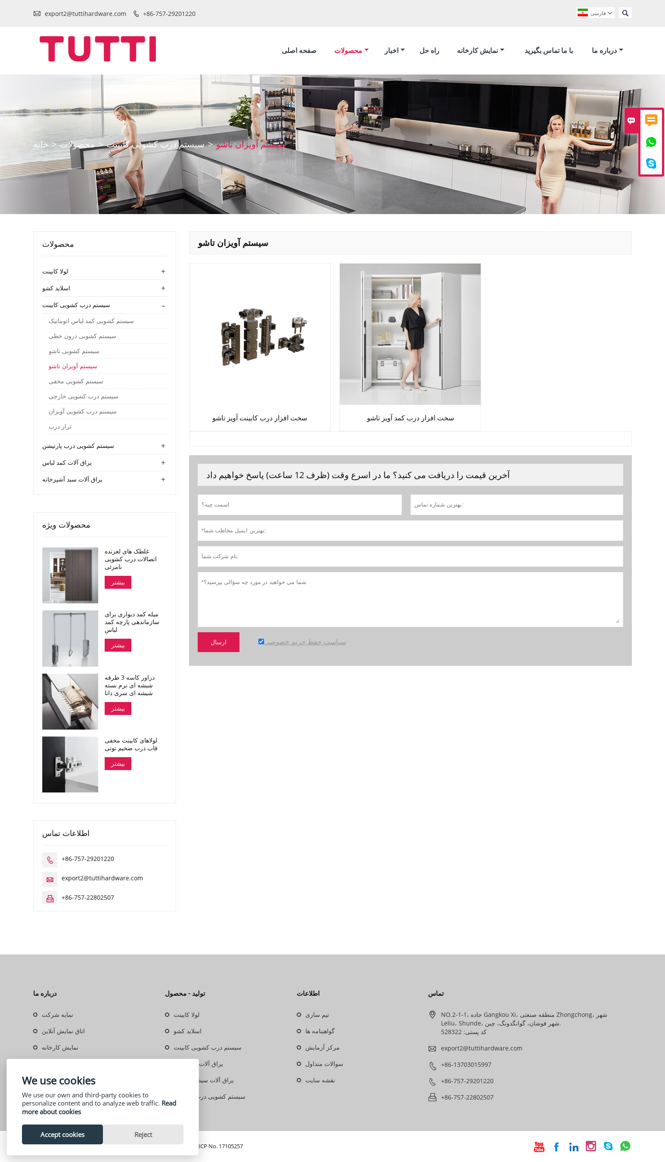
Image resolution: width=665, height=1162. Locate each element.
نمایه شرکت (57, 1015)
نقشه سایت (320, 1081)
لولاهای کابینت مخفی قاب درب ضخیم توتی (131, 745)
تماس (436, 994)
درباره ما (607, 51)
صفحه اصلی (299, 51)
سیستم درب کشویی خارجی (83, 397)
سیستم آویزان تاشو (73, 367)
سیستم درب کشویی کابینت (155, 145)
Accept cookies (62, 1134)
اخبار (395, 51)
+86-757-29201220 (169, 13)
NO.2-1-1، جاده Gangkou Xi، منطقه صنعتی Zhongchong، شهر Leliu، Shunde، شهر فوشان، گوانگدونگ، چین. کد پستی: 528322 (524, 1024)
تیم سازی (317, 1015)
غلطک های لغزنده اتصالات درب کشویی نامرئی (131, 560)
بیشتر (118, 583)
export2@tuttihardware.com (85, 13)
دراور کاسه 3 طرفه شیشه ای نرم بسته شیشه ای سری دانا (130, 686)
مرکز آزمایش (322, 1048)
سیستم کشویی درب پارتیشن (78, 447)
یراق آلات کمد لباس (67, 464)
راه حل (429, 51)
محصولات (351, 51)
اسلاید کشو (56, 289)
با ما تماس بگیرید (549, 51)
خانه (40, 145)
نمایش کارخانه (480, 51)
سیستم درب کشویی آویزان (83, 412)
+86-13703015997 (466, 1065)
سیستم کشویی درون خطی (82, 337)
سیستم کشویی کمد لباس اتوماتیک (91, 322)
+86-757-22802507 (88, 898)
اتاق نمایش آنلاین (63, 1032)
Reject (143, 1134)
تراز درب (60, 428)
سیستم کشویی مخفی (76, 382)
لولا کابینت (55, 272)
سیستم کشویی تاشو (74, 352)
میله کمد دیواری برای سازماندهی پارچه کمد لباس (132, 623)
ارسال (219, 643)
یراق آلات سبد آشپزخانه (72, 480)
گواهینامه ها (320, 1032)
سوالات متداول (324, 1064)
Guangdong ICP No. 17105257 (205, 1147)
